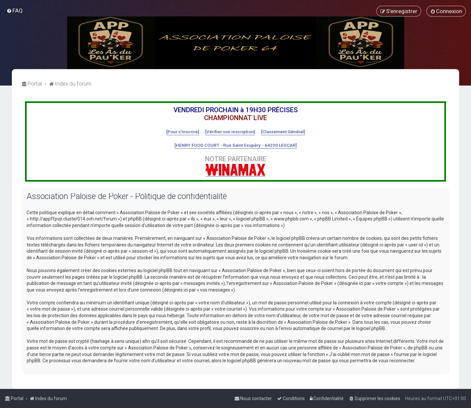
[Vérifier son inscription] (230, 131)
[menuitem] (14, 10)
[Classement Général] (283, 131)
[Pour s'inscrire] (182, 131)
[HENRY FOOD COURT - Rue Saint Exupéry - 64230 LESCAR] (235, 145)
